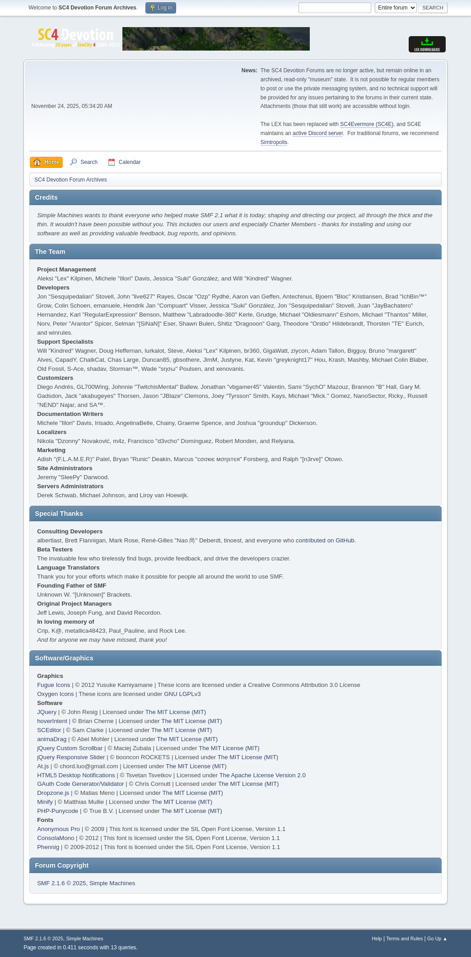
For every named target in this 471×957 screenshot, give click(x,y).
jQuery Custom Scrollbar (70, 748)
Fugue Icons (53, 685)
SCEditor (49, 730)
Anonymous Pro (58, 829)
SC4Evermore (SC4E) (366, 124)
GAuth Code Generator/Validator (80, 783)
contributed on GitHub (325, 540)
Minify (45, 801)
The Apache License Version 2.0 (262, 775)
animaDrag (51, 739)
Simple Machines (112, 883)
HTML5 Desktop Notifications (76, 775)
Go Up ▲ (437, 938)
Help (377, 938)
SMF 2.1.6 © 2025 (61, 883)
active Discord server (318, 133)
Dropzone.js (53, 792)
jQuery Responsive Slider (71, 757)
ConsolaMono (55, 838)
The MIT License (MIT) (175, 712)
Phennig (48, 847)
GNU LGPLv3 (182, 694)
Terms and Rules (404, 938)
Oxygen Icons (55, 694)
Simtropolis (274, 142)
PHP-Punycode (57, 811)
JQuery (46, 712)
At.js (43, 766)
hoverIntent (52, 721)
